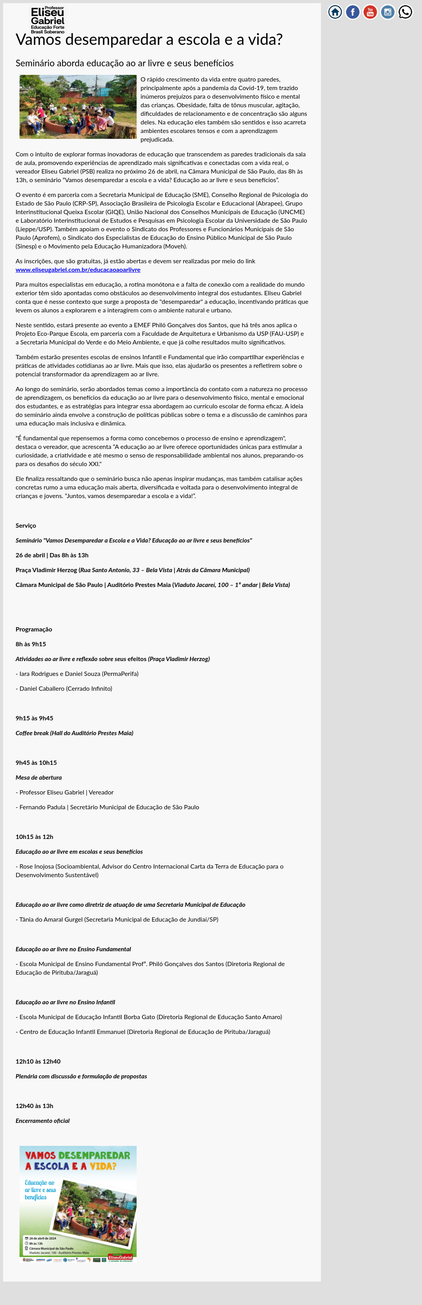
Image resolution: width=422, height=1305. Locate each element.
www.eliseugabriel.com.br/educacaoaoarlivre (78, 269)
